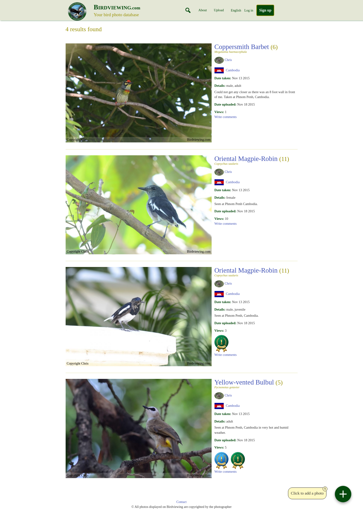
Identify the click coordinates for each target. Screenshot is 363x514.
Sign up (265, 10)
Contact (181, 502)
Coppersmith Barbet (254, 48)
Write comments (225, 117)
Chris (228, 60)
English (236, 10)
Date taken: (222, 78)
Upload (219, 10)
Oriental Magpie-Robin (251, 160)
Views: (219, 112)
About (202, 10)
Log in (248, 10)
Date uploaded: (225, 104)
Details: (219, 86)
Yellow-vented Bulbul (254, 383)
